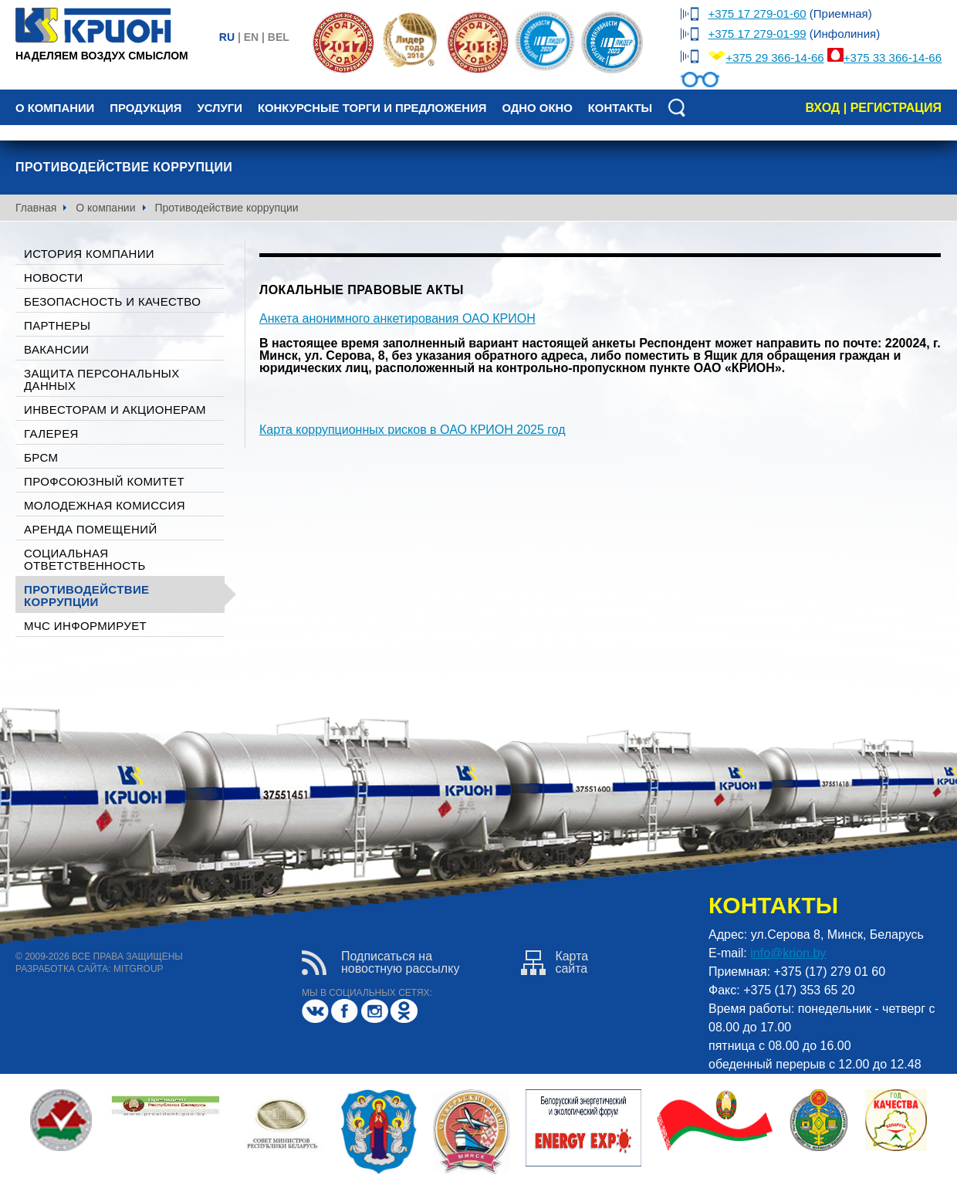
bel (278, 37)
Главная (35, 207)
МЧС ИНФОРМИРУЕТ (85, 625)
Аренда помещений (90, 529)
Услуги (219, 108)
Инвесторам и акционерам (115, 409)
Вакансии (56, 349)
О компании (54, 108)
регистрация (896, 107)
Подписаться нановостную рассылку (380, 962)
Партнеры (57, 325)
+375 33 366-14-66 (893, 57)
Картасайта (554, 962)
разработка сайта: (63, 968)
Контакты (620, 108)
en (251, 37)
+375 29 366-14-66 (774, 57)
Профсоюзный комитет (104, 481)
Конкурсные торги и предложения (372, 108)
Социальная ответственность (85, 559)
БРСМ (41, 457)
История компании (89, 253)
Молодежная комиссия (104, 505)
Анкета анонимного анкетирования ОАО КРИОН (397, 318)
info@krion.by (788, 953)
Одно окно (537, 108)
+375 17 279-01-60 (757, 13)
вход (822, 107)
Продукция (145, 108)
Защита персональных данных (102, 379)
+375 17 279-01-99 (757, 33)
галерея (51, 433)
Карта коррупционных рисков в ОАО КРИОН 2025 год (412, 429)
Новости (53, 277)
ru (227, 37)
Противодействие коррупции (86, 595)
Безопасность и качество (112, 301)
